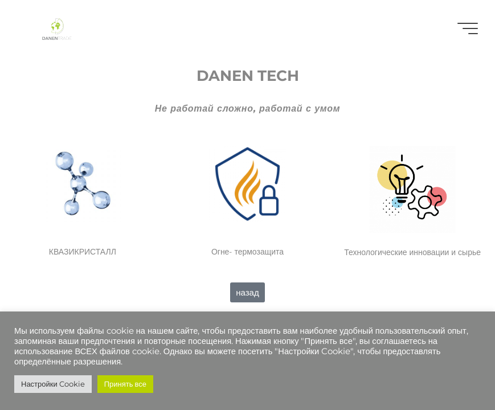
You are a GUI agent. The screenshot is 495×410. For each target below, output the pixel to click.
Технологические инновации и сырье (412, 252)
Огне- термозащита (247, 252)
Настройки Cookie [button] (53, 383)
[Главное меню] (467, 28)
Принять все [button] (125, 383)
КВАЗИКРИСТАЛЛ (82, 252)
